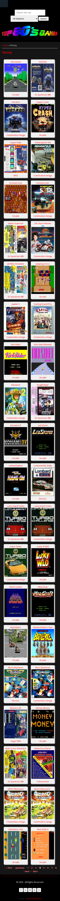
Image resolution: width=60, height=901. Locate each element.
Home (5, 45)
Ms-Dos (42, 498)
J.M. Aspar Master (42, 223)
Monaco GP (15, 708)
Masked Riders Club (42, 627)
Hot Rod (43, 61)
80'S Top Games (34, 898)
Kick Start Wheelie (43, 344)
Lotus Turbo (15, 546)
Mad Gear (43, 586)
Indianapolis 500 (43, 142)
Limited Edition (16, 465)
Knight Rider (43, 384)
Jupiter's (16, 304)
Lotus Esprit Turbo (15, 506)
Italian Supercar (15, 223)
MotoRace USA (16, 829)
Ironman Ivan (15, 182)
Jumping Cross (43, 263)
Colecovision (43, 781)
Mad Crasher (15, 586)
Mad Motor (15, 627)
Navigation (4, 3)
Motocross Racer (43, 748)
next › (27, 871)
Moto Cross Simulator (15, 748)
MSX (16, 175)
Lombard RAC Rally (43, 465)
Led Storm (43, 425)
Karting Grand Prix (43, 304)
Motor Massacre (16, 788)
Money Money (43, 708)
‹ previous (19, 867)
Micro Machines (15, 667)
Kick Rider (15, 344)
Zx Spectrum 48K (43, 94)
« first (9, 867)
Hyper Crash (43, 102)
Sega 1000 (16, 741)
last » (35, 871)
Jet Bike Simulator (15, 263)
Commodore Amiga (16, 135)
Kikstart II (15, 384)
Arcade (15, 94)
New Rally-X (42, 829)
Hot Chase (16, 61)
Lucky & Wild (43, 546)
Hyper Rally (15, 142)
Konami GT (15, 425)
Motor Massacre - (42, 788)
